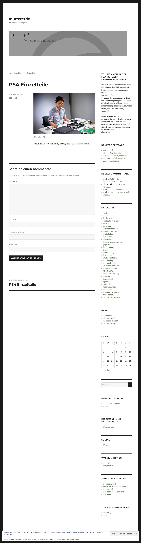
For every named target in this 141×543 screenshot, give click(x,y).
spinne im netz (109, 284)
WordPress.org (109, 323)
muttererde (19, 19)
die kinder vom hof (110, 221)
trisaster (106, 406)
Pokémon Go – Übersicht (113, 492)
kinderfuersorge (109, 247)
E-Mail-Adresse (18, 232)
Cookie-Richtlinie (72, 539)
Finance (106, 182)
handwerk (107, 237)
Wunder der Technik (111, 297)
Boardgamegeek (109, 484)
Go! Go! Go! (108, 150)
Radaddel (107, 494)
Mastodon (107, 445)
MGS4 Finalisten (110, 258)
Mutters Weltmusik (111, 266)
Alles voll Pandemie (111, 161)
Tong (105, 515)
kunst (105, 250)
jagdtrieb (107, 245)
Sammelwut (108, 279)
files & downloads (110, 231)
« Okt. (107, 370)
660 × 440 (13, 98)
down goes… (108, 226)
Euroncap (107, 513)
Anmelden (107, 316)
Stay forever (108, 466)
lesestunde (107, 255)
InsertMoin (108, 463)
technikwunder (109, 287)
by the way (107, 218)
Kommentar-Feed (110, 321)
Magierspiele (108, 489)
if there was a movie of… (113, 242)
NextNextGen (108, 271)
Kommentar (16, 182)
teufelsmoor (108, 290)
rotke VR (106, 276)
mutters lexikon (109, 263)
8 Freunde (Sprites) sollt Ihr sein (116, 156)
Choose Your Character (112, 153)
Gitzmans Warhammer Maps (115, 487)
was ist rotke (108, 295)
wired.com (84, 143)
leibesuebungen (109, 253)
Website (13, 244)
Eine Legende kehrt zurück (114, 158)
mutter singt (108, 260)
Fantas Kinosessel (110, 229)
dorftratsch (108, 224)
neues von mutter (110, 268)
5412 (105, 213)
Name (12, 220)
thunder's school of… (111, 292)
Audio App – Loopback (112, 404)
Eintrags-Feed (109, 318)
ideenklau (107, 239)
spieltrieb (107, 282)
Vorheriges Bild (15, 73)
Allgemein (107, 216)
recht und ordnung (111, 274)
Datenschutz (108, 427)
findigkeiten (108, 234)
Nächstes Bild (29, 73)
